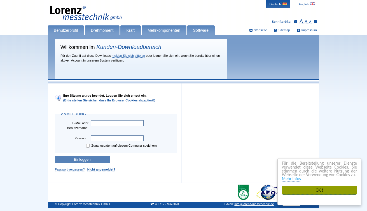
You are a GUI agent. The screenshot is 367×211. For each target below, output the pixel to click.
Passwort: (81, 138)
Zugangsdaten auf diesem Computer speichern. (121, 146)
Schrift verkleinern (315, 21)
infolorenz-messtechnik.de (254, 204)
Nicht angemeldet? (101, 169)
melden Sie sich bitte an (128, 55)
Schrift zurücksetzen (306, 21)
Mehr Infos (291, 178)
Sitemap (284, 30)
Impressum (309, 30)
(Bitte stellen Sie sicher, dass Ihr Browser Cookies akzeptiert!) (109, 100)
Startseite (260, 30)
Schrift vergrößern (295, 21)
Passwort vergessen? (70, 169)
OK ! (319, 190)
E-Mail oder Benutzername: (77, 125)
